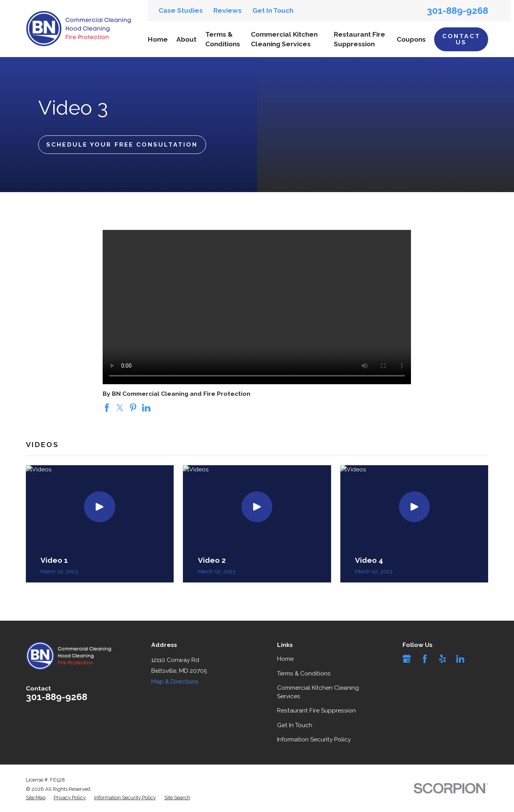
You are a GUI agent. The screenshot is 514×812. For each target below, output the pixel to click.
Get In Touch (272, 10)
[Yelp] (442, 659)
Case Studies (181, 10)
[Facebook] (425, 659)
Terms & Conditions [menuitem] (222, 38)
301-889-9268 (457, 10)
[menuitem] (36, 797)
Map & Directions (175, 681)
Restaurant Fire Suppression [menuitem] (359, 38)
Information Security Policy (314, 739)
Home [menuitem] (158, 39)
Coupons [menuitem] (411, 39)
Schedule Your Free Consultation (122, 144)
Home (285, 658)
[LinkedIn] (460, 659)
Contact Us (461, 39)
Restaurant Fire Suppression (316, 710)
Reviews (227, 10)
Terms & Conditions (304, 673)
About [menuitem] (186, 39)
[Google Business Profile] (406, 659)
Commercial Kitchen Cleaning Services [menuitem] (284, 38)
